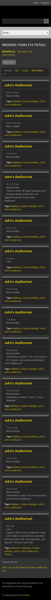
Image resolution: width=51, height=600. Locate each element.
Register (45, 3)
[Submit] (46, 21)
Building (16, 436)
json (33, 567)
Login (36, 3)
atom (4, 567)
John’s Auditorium (18, 85)
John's (43, 101)
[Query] (25, 21)
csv (9, 567)
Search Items (8, 55)
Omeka (26, 595)
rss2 (4, 570)
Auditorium (15, 548)
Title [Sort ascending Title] (16, 70)
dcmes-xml (24, 567)
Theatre (8, 554)
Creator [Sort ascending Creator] (25, 70)
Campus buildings (30, 101)
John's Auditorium (12, 104)
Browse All (9, 51)
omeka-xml (41, 567)
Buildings (16, 101)
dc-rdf (15, 567)
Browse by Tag (25, 51)
